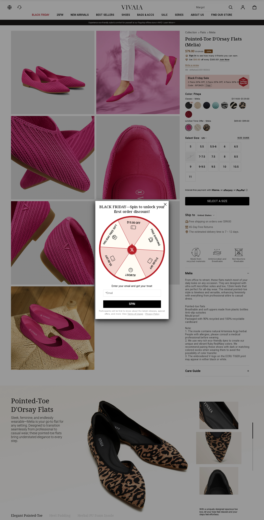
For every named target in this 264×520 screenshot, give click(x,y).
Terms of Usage (135, 314)
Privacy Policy (152, 314)
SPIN (132, 304)
